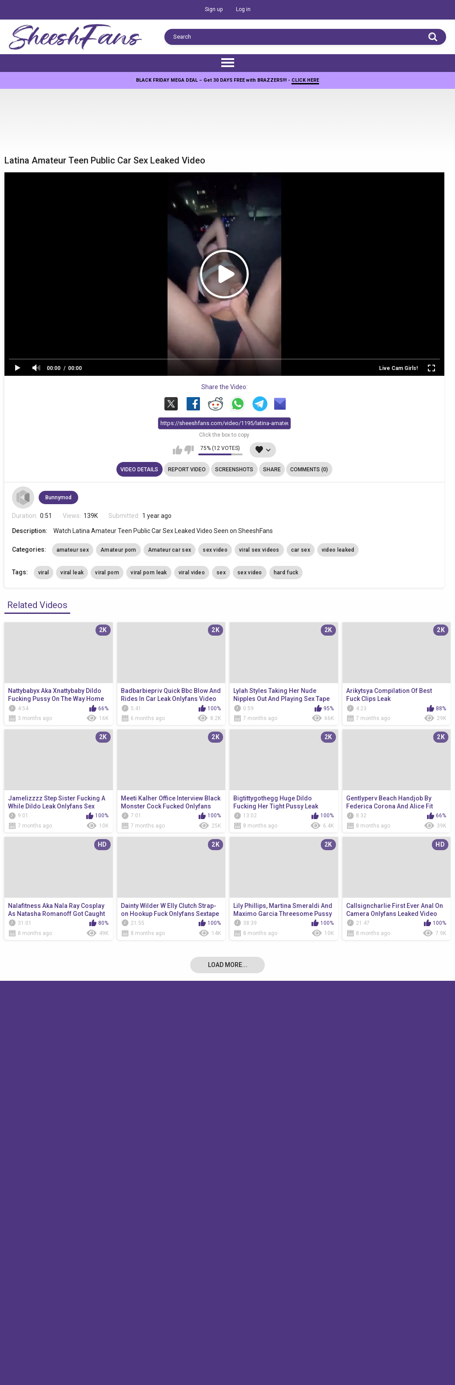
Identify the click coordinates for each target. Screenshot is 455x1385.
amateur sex (72, 550)
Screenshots (234, 469)
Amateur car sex (170, 550)
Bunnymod (58, 497)
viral (43, 572)
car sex (300, 550)
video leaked (338, 550)
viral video (192, 572)
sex (221, 572)
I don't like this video (189, 450)
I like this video (177, 450)
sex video (215, 550)
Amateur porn (118, 550)
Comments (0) (309, 469)
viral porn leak (149, 572)
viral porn (107, 572)
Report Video (187, 469)
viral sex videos (259, 550)
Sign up (214, 9)
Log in (243, 9)
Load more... (227, 964)
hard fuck (286, 572)
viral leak (72, 572)
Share (272, 469)
